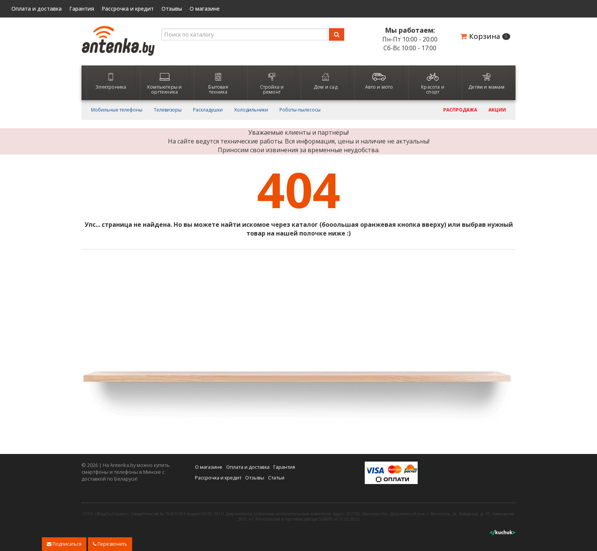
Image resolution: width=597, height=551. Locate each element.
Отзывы (171, 8)
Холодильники (251, 110)
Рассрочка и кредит (128, 8)
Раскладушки (208, 110)
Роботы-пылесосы (300, 110)
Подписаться (64, 544)
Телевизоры (168, 110)
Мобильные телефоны (116, 110)
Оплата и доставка (36, 8)
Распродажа (460, 110)
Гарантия (81, 8)
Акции (497, 110)
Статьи (276, 477)
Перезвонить (110, 544)
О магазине (205, 8)
